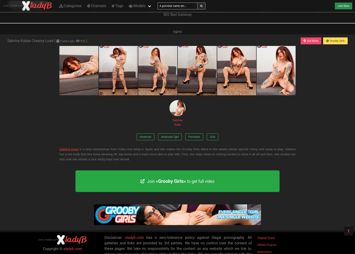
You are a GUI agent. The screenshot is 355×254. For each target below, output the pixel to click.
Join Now (343, 6)
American (145, 136)
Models (137, 6)
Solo (212, 136)
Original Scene (266, 238)
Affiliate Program (267, 244)
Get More (311, 40)
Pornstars (194, 136)
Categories (70, 6)
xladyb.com (72, 249)
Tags (117, 6)
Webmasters (264, 252)
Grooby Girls (335, 40)
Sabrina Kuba (177, 113)
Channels (96, 6)
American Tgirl (170, 136)
